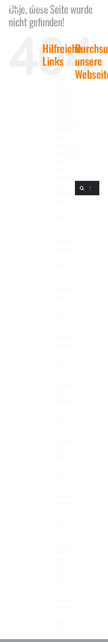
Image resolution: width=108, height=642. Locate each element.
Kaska (60, 186)
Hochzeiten (66, 154)
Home (60, 162)
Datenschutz (67, 122)
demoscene (66, 146)
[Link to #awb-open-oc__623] (95, 7)
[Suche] (82, 188)
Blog (58, 82)
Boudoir (62, 90)
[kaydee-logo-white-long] (30, 8)
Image (60, 170)
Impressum (66, 177)
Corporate (64, 114)
